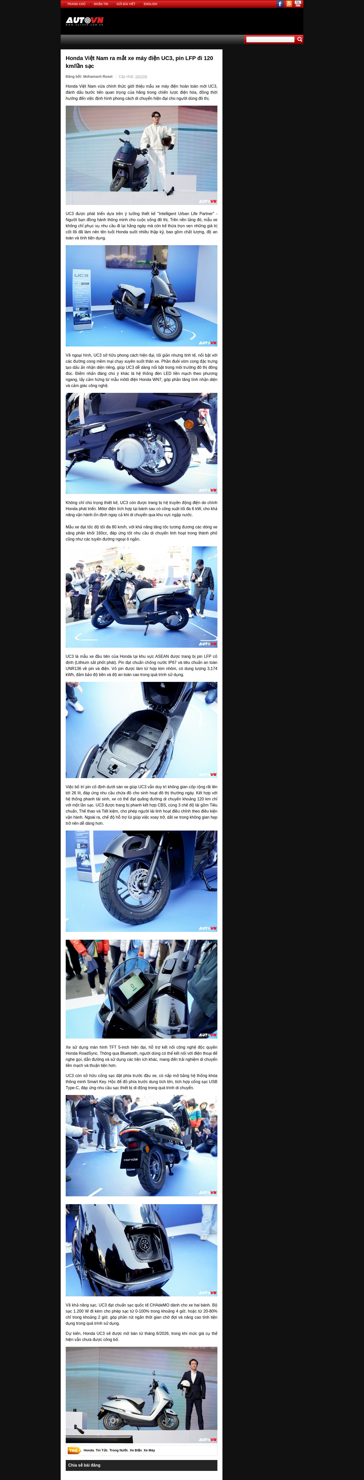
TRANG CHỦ (76, 4)
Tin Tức (102, 1450)
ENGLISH (150, 4)
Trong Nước (118, 1450)
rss (289, 4)
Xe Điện (136, 1450)
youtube (297, 4)
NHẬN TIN (101, 4)
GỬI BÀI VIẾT (126, 4)
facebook (280, 4)
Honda (89, 1450)
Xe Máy (149, 1450)
